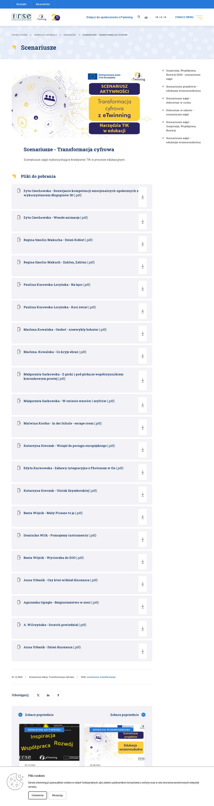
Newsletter (43, 4)
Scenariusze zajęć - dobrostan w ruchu (178, 100)
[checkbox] (22, 679)
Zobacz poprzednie (39, 560)
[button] (58, 540)
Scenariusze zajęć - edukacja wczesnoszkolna (183, 140)
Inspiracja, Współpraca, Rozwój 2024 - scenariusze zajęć (183, 74)
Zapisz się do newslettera (123, 750)
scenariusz (93, 522)
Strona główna (20, 35)
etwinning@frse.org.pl (78, 740)
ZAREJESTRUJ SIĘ (178, 673)
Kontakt (21, 4)
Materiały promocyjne (121, 744)
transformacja (108, 522)
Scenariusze (70, 35)
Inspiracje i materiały (45, 35)
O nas (112, 739)
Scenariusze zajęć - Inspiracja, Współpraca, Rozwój (181, 126)
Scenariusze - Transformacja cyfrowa (105, 35)
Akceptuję (57, 795)
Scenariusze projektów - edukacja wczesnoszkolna (183, 88)
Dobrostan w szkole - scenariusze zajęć (180, 112)
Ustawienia (37, 795)
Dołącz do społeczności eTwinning (104, 17)
